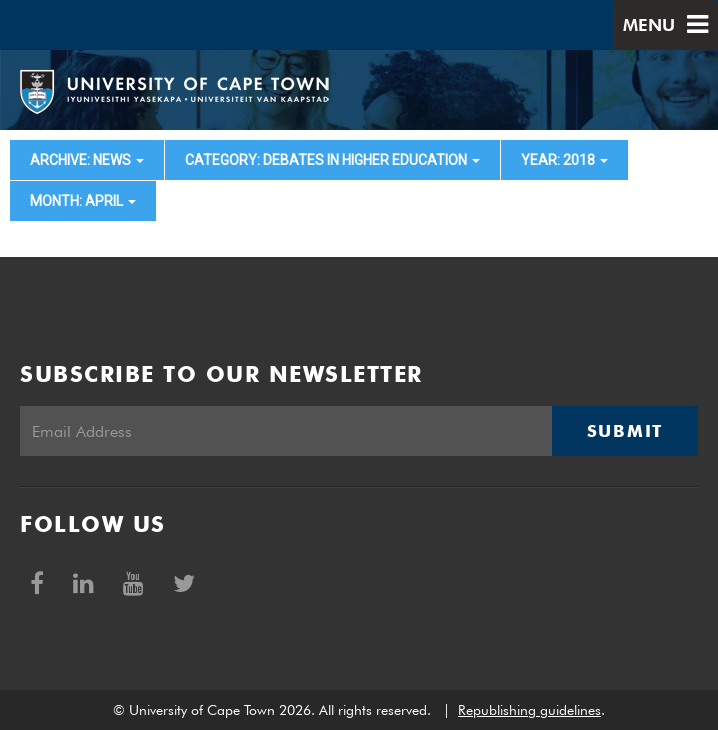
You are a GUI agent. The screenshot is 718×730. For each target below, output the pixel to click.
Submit (625, 431)
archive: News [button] (87, 160)
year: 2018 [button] (564, 160)
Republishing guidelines (529, 710)
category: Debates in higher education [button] (332, 160)
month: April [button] (83, 201)
